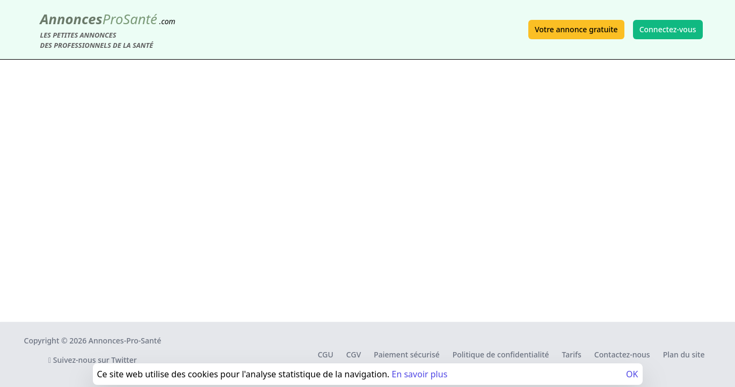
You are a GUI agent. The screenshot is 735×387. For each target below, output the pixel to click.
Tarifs (571, 354)
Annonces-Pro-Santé (125, 340)
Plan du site (684, 354)
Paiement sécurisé (406, 354)
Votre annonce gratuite (576, 29)
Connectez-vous (667, 29)
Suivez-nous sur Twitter (92, 360)
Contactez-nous (622, 354)
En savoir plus (419, 374)
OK (632, 374)
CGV (353, 354)
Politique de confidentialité (501, 354)
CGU (325, 354)
